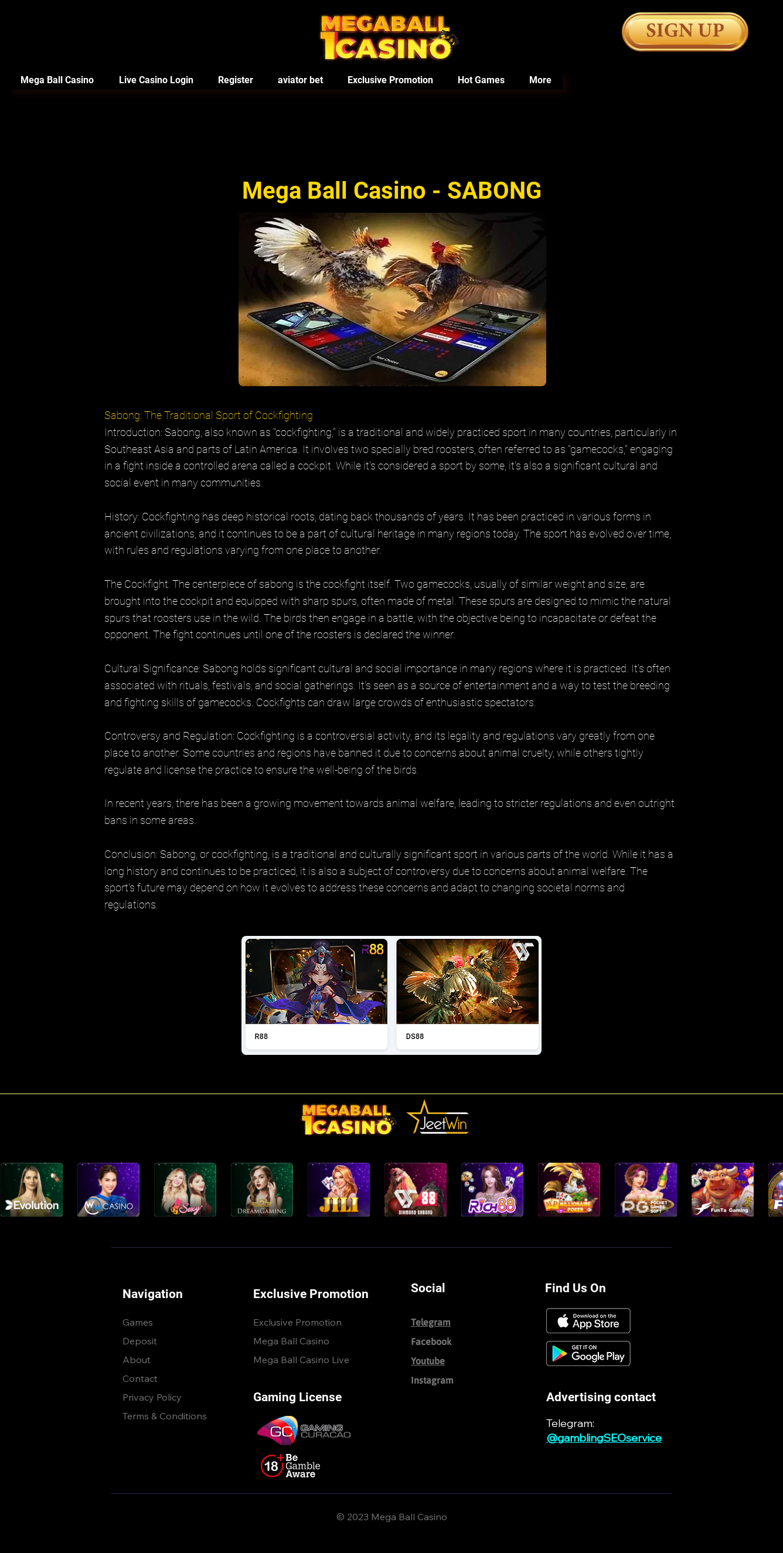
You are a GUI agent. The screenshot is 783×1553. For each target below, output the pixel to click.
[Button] (685, 32)
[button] (480, 80)
